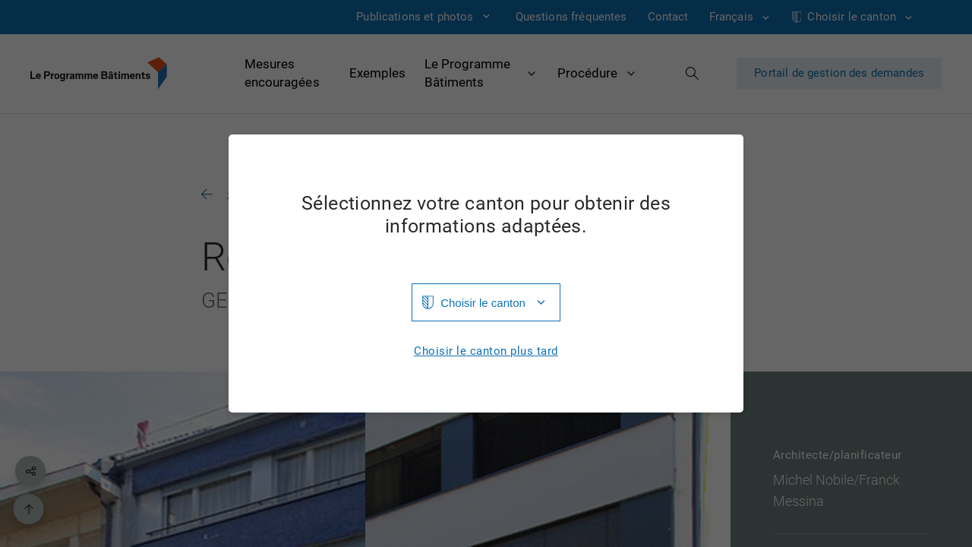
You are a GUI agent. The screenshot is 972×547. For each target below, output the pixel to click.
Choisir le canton (482, 302)
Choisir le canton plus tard (486, 351)
